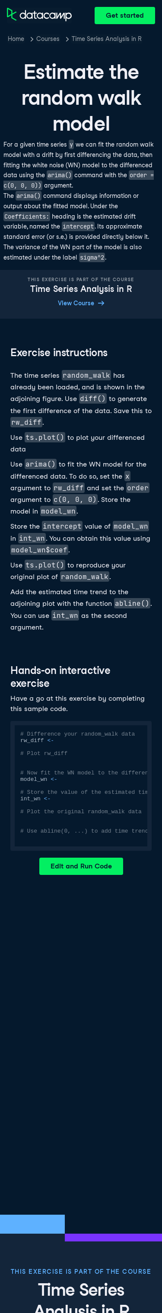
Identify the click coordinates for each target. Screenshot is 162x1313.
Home (16, 38)
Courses (48, 38)
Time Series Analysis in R (107, 38)
